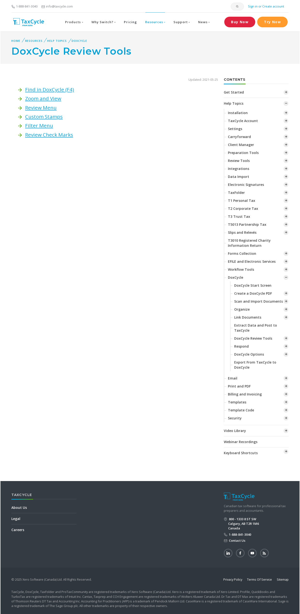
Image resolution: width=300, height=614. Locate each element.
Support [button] (180, 22)
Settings (235, 128)
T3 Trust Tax (239, 216)
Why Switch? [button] (102, 22)
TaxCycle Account (243, 120)
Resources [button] (154, 22)
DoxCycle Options (249, 354)
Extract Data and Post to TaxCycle (255, 328)
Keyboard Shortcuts (241, 453)
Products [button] (73, 22)
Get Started (234, 92)
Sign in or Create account (265, 6)
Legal (15, 518)
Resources (34, 41)
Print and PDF (239, 386)
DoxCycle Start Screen (252, 285)
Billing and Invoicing (245, 394)
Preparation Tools (243, 152)
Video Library (235, 430)
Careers (17, 529)
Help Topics (57, 41)
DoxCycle (79, 41)
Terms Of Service (259, 579)
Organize (242, 309)
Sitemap (283, 579)
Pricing (130, 22)
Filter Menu (39, 125)
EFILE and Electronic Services (252, 261)
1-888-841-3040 (24, 6)
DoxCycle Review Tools (253, 338)
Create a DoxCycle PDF (253, 293)
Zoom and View (43, 98)
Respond (241, 346)
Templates (237, 402)
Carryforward (239, 136)
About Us (19, 507)
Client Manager (241, 144)
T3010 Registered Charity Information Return (249, 243)
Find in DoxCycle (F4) (49, 89)
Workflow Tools (241, 269)
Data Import (238, 176)
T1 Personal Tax (241, 200)
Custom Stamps (44, 116)
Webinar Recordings (240, 441)
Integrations (238, 168)
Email (232, 378)
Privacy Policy (232, 579)
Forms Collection (242, 253)
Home (15, 41)
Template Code (241, 410)
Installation (238, 112)
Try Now (272, 22)
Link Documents (247, 317)
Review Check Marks (49, 134)
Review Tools (239, 160)
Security (235, 418)
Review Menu (41, 107)
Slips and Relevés (242, 232)
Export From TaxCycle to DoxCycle (255, 365)
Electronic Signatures (246, 184)
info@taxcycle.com (57, 6)
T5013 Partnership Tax (247, 224)
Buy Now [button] (239, 22)
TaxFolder (236, 192)
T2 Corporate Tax (243, 208)
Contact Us (236, 540)
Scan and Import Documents (258, 301)
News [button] (203, 22)
